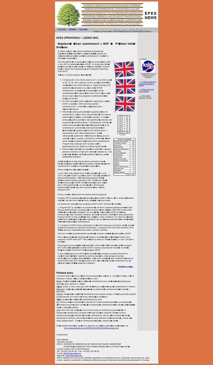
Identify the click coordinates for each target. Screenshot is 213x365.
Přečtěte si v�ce (125, 267)
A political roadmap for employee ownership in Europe (147, 83)
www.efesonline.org (73, 356)
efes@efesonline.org (72, 353)
